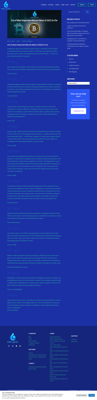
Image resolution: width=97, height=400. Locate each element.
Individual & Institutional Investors (38, 367)
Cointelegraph (17, 289)
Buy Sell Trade (32, 369)
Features (50, 5)
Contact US (78, 111)
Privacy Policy (74, 390)
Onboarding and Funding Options (38, 355)
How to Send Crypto (55, 345)
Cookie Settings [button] (81, 395)
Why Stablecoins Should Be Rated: (78, 23)
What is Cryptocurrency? (56, 339)
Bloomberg (16, 222)
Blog (67, 5)
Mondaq (15, 310)
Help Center (74, 341)
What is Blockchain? (55, 337)
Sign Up (82, 5)
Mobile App (32, 345)
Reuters (15, 96)
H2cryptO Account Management (37, 357)
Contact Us (74, 339)
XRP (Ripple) (73, 72)
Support (73, 5)
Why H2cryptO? (33, 341)
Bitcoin (71, 59)
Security (31, 353)
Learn (63, 5)
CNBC (14, 145)
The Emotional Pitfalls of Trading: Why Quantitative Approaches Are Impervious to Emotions (78, 33)
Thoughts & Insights (34, 343)
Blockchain (72, 62)
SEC (13, 121)
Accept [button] (92, 395)
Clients (57, 5)
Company (44, 5)
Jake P (18, 41)
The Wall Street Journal (19, 267)
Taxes (30, 359)
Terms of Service (85, 390)
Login (92, 5)
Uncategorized (74, 68)
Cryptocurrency (27, 41)
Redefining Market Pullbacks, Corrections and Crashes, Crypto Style (78, 46)
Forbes (14, 73)
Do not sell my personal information (13, 398)
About (30, 339)
